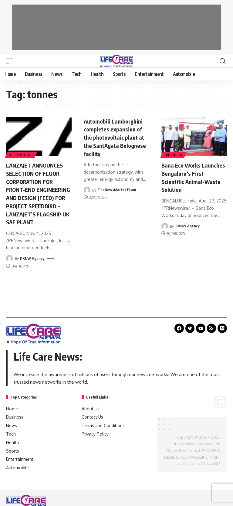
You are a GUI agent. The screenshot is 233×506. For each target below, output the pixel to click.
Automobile (21, 154)
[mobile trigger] (11, 61)
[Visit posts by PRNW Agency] (9, 264)
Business (174, 154)
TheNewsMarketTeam (117, 188)
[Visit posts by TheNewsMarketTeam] (87, 188)
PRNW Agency (32, 264)
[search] (222, 61)
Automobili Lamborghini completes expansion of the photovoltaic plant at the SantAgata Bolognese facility (116, 136)
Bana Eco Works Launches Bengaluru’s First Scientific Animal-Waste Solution (191, 176)
